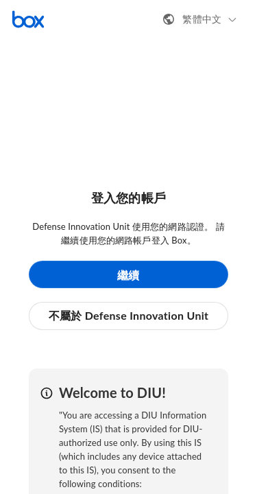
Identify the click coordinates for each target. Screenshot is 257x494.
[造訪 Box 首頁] (28, 19)
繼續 (128, 274)
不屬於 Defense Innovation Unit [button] (129, 315)
